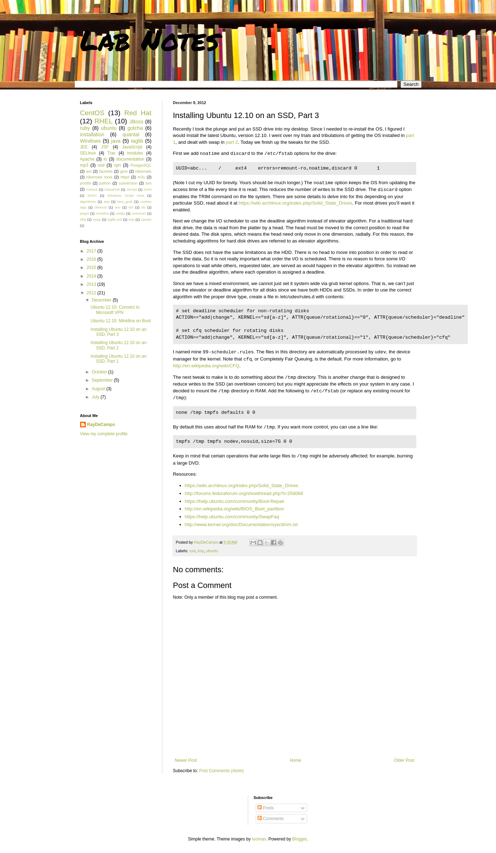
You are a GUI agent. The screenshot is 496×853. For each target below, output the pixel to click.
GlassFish (112, 189)
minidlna (102, 213)
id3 (131, 207)
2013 (92, 284)
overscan (139, 213)
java (116, 141)
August (99, 388)
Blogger (299, 839)
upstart (146, 219)
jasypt (84, 213)
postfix (85, 183)
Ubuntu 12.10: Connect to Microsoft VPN (114, 310)
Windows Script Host (126, 195)
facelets (105, 171)
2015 (92, 267)
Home (295, 760)
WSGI (92, 195)
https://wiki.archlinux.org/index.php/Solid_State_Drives (295, 203)
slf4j (83, 219)
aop (106, 202)
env (117, 207)
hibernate (144, 171)
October (100, 371)
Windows (90, 141)
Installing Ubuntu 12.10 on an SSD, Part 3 (118, 332)
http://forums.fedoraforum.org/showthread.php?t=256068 (244, 493)
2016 (92, 259)
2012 (92, 292)
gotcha (135, 128)
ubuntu (212, 551)
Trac (111, 153)
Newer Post (186, 760)
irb (143, 207)
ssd (192, 551)
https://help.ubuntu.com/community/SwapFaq (232, 516)
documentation (130, 159)
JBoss (136, 121)
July (96, 396)
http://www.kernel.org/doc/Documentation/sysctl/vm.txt (241, 524)
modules (135, 153)
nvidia (120, 213)
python (105, 183)
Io (105, 159)
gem (124, 171)
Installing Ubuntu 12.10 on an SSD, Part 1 (118, 359)
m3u (141, 177)
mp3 (84, 165)
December (102, 300)
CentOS (92, 113)
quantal (130, 134)
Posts (265, 807)
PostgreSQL (141, 165)
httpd (125, 177)
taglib (137, 141)
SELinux (88, 153)
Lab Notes (149, 39)
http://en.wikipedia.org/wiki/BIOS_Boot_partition (234, 508)
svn (149, 183)
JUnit (148, 189)
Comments (270, 818)
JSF (105, 146)
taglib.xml (114, 219)
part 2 (232, 142)
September (103, 380)
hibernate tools (100, 177)
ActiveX (92, 189)
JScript (132, 189)
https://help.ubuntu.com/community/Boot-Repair (235, 501)
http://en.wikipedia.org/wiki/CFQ (206, 365)
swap (96, 219)
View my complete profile (104, 433)
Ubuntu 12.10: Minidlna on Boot (120, 320)
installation (92, 134)
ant (89, 171)
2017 (92, 251)
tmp (200, 551)
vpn (117, 165)
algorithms (88, 202)
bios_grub (124, 202)
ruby (85, 128)
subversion (128, 183)
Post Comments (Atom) (221, 770)
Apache (87, 159)
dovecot (101, 207)
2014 (92, 276)
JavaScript (132, 146)
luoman (259, 839)
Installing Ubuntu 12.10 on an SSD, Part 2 (118, 345)
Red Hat (138, 113)
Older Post (404, 760)
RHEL (103, 121)
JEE (84, 146)
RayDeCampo (101, 424)
